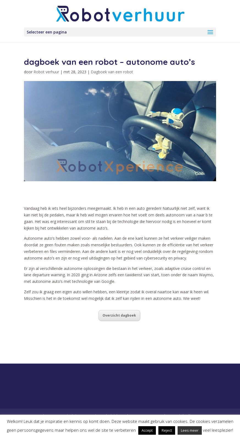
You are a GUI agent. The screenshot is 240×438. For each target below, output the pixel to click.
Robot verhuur (46, 71)
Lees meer (189, 430)
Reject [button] (167, 430)
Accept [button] (147, 430)
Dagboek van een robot (112, 71)
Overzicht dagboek (119, 315)
